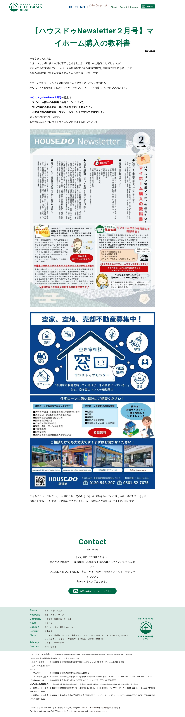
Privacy (34, 642)
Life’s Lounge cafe (96, 639)
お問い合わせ (50, 647)
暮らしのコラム (51, 627)
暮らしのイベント (67, 627)
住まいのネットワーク (54, 615)
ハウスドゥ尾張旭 (52, 636)
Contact (34, 647)
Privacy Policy (78, 711)
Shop (33, 635)
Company (35, 619)
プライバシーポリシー (54, 643)
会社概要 (67, 619)
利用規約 (104, 708)
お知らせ (48, 623)
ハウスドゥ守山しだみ (99, 636)
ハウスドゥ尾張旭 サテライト (74, 636)
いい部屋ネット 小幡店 (54, 639)
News (33, 623)
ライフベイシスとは (53, 611)
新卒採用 (48, 632)
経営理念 (58, 619)
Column (134, 7)
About (114, 7)
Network (35, 615)
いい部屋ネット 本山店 (76, 639)
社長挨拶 (48, 619)
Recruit (123, 7)
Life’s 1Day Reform (119, 636)
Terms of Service (95, 711)
